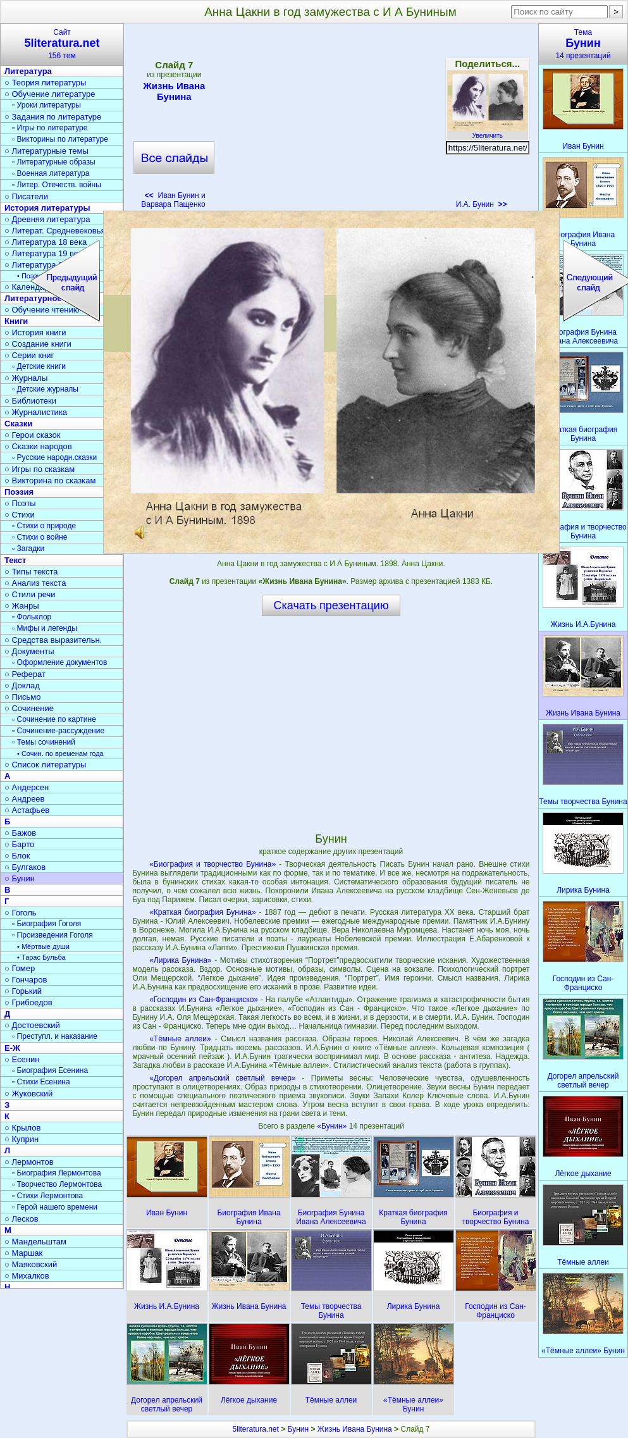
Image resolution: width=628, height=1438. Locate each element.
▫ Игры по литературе (49, 127)
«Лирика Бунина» (180, 960)
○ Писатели (26, 196)
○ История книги (35, 332)
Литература (28, 71)
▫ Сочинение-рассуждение (58, 730)
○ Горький (23, 991)
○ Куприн (21, 1139)
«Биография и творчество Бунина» (212, 864)
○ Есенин (21, 1059)
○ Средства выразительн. (53, 640)
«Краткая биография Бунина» (202, 912)
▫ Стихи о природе (44, 525)
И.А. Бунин (481, 204)
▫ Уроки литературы (46, 105)
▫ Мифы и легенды (44, 628)
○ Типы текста (31, 571)
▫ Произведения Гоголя (52, 935)
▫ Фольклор (31, 616)
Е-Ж (12, 1048)
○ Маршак (23, 1253)
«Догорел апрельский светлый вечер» (222, 1078)
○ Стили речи (30, 594)
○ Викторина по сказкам (49, 480)
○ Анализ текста (35, 583)
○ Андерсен (26, 787)
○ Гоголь (20, 912)
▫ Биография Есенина (50, 1070)
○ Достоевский (32, 1025)
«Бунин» (332, 1126)
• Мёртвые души (43, 946)
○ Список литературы (45, 764)
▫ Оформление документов (59, 662)
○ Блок (17, 855)
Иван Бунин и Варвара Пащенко (173, 200)
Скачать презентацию (331, 605)
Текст (15, 560)
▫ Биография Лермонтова (56, 1172)
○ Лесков (21, 1219)
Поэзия (19, 492)
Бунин (298, 1429)
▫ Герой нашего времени (54, 1207)
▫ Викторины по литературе (60, 139)
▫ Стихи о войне (39, 537)
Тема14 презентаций (583, 44)
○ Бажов (20, 833)
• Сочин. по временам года (60, 753)
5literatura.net (255, 1429)
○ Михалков (26, 1275)
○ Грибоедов (28, 1002)
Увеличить (487, 132)
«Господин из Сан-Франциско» (203, 999)
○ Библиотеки (30, 401)
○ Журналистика (35, 412)
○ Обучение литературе (49, 94)
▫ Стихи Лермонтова (47, 1195)
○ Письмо (22, 697)
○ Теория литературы (45, 82)
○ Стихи (19, 514)
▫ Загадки (28, 548)
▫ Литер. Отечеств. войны (56, 184)
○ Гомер (19, 968)
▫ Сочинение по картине (54, 719)
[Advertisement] (331, 120)
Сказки (18, 423)
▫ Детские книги (39, 366)
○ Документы (29, 651)
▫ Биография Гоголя (46, 923)
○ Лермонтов (29, 1162)
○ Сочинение (29, 708)
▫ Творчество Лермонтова (57, 1184)
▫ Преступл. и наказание (54, 1036)
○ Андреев (24, 798)
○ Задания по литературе (52, 116)
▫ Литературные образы (53, 162)
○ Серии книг (29, 355)
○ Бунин (19, 878)
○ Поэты (20, 503)
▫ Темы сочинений (43, 742)
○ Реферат (25, 674)
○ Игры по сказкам (39, 469)
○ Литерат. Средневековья (55, 230)
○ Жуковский (28, 1093)
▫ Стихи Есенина (41, 1081)
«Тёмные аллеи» (180, 1038)
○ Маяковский (30, 1264)
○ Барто (19, 844)
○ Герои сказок (32, 435)
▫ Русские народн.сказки (54, 457)
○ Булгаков (25, 867)
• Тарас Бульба (41, 957)
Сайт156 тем (62, 44)
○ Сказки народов (38, 446)
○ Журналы (25, 378)
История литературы (47, 208)
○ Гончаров (25, 979)
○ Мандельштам (35, 1241)
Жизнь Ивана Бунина (173, 91)
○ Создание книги (37, 344)
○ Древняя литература (47, 219)
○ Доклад (22, 685)
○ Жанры (21, 606)
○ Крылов (22, 1127)
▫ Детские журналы (45, 389)
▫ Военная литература (50, 173)
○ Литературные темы (46, 151)
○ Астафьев (26, 810)
